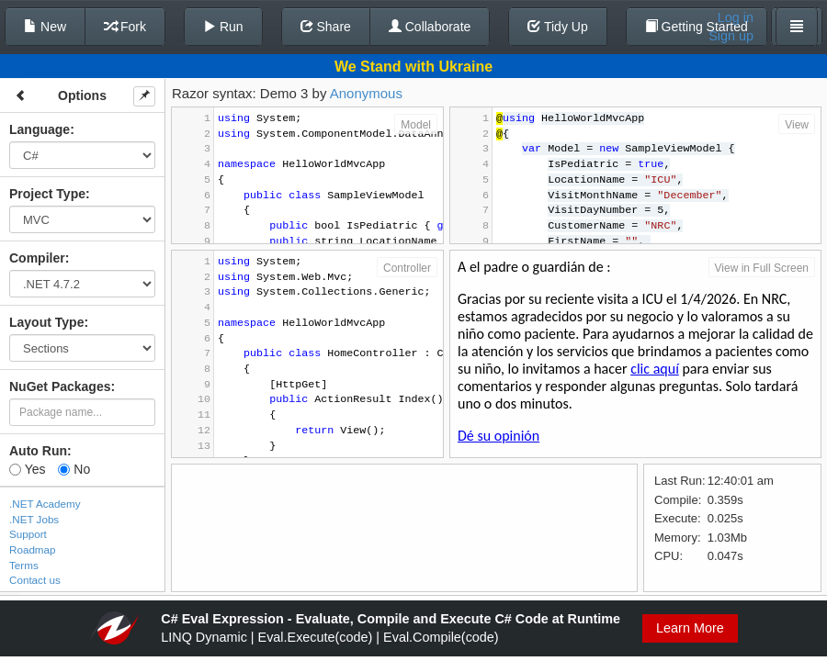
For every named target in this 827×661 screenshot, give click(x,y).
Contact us (35, 580)
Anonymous (366, 93)
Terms (24, 565)
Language (39, 129)
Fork (125, 26)
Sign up (730, 35)
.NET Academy (45, 504)
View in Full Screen (762, 268)
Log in (735, 17)
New (45, 26)
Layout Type (46, 322)
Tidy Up (557, 26)
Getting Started (696, 26)
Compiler (37, 258)
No (74, 469)
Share (325, 26)
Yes (27, 469)
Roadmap (32, 549)
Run (223, 26)
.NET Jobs (34, 519)
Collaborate (430, 26)
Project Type (47, 193)
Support (28, 534)
